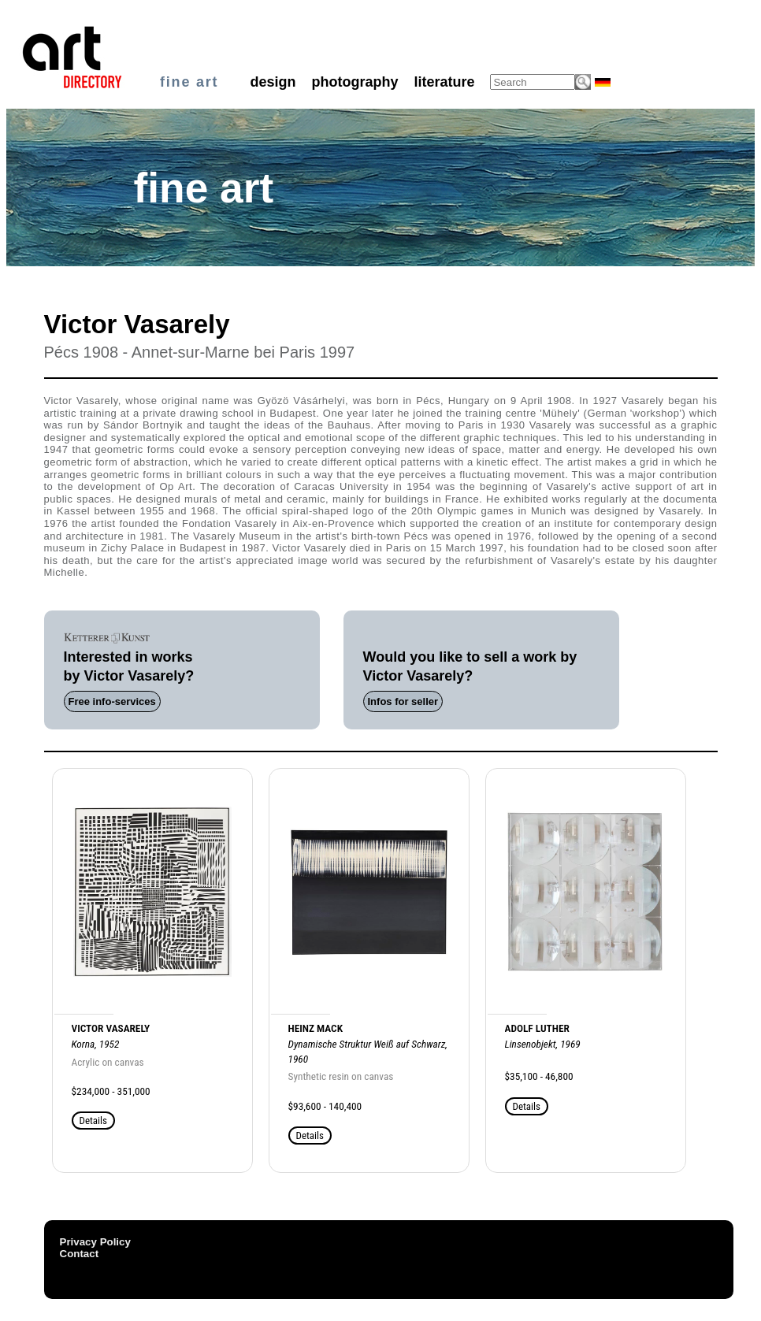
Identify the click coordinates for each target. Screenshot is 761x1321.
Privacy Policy (95, 1242)
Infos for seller (403, 701)
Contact (79, 1254)
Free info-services (112, 701)
